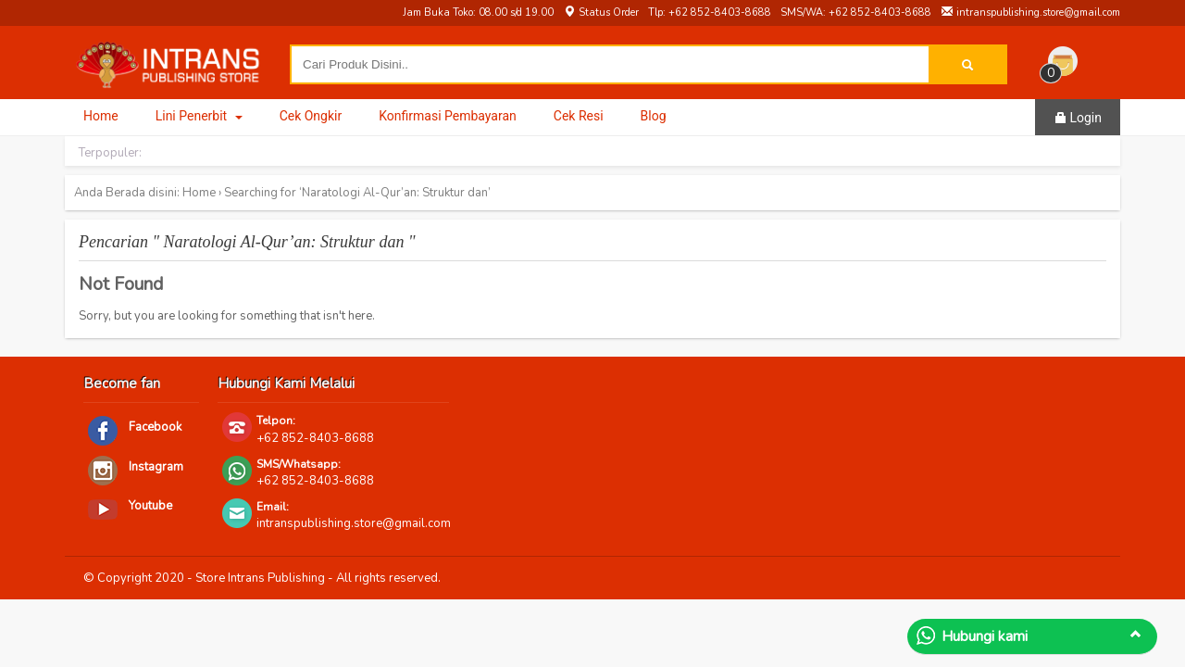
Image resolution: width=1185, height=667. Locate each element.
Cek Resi (579, 115)
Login (1078, 117)
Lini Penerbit (199, 115)
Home (100, 115)
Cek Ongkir (311, 115)
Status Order (601, 12)
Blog (654, 115)
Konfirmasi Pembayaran (448, 115)
